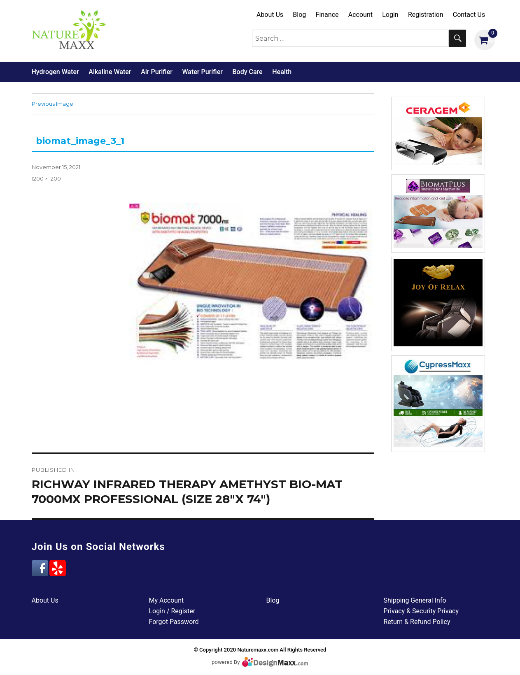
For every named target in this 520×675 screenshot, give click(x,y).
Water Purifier (202, 72)
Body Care (247, 72)
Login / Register (172, 611)
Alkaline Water (110, 72)
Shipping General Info (415, 600)
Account (360, 15)
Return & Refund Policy (417, 622)
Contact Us (469, 15)
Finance (327, 15)
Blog (299, 15)
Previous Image (52, 103)
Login (390, 15)
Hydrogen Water (55, 72)
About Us (270, 15)
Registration (425, 15)
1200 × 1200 (46, 178)
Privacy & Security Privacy (421, 611)
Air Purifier (157, 72)
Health (281, 72)
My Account (166, 600)
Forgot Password (174, 622)
